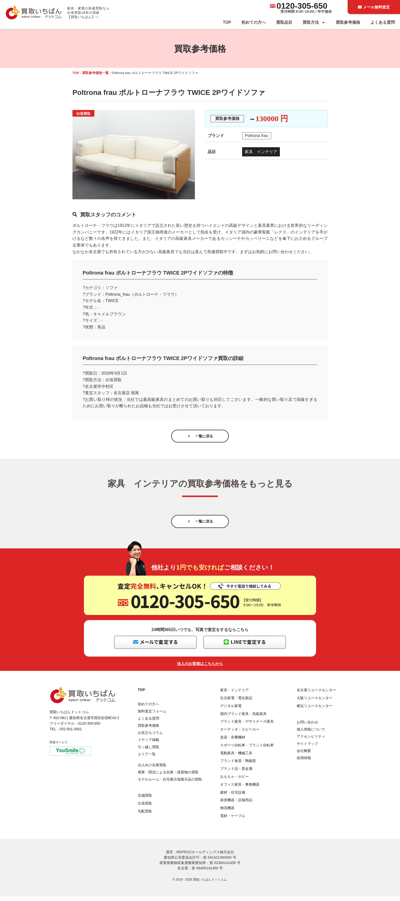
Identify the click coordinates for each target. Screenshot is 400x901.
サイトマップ (307, 748)
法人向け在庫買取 (152, 770)
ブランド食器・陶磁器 (238, 766)
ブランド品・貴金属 (236, 773)
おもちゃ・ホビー (234, 781)
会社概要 (304, 756)
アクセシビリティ (311, 741)
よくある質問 (382, 22)
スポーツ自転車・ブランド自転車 (247, 750)
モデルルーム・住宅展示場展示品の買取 (170, 784)
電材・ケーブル (232, 821)
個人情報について (311, 734)
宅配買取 (145, 816)
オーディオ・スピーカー (239, 734)
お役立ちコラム (150, 738)
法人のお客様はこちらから (200, 669)
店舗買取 (145, 800)
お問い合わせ (307, 727)
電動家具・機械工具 (236, 758)
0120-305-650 (302, 5)
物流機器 (227, 813)
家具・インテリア (234, 695)
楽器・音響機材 (232, 742)
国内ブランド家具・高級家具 (243, 719)
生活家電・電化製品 (236, 703)
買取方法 (314, 22)
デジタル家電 (231, 711)
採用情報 (304, 763)
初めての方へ (253, 22)
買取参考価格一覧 (95, 73)
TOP (227, 22)
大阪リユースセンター (314, 703)
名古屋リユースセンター (316, 695)
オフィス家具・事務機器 (239, 789)
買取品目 (284, 22)
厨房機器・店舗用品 (236, 805)
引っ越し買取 (148, 752)
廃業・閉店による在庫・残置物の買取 (168, 777)
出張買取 (145, 808)
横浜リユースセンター (314, 711)
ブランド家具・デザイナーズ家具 (247, 726)
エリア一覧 (147, 759)
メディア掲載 (148, 745)
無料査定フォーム (152, 716)
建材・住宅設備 (232, 797)
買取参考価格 (348, 22)
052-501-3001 (71, 734)
